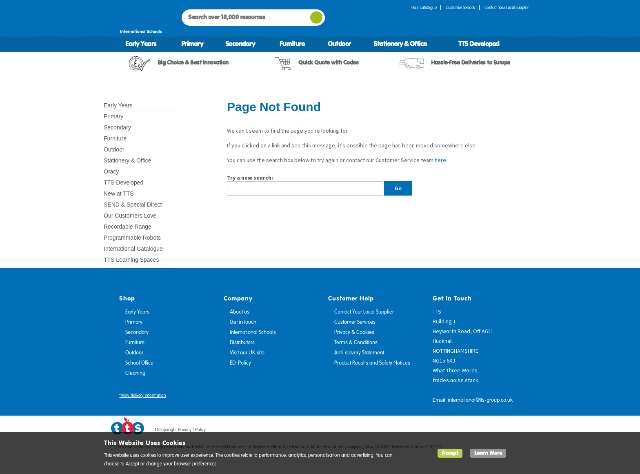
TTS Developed (478, 44)
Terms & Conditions (356, 342)
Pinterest (507, 431)
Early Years (140, 44)
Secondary (240, 44)
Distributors (242, 342)
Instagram (523, 431)
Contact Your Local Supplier (506, 7)
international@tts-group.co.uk (480, 400)
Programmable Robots (132, 237)
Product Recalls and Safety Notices (372, 363)
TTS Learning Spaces (131, 259)
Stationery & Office (400, 44)
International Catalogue (133, 248)
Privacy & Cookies (354, 332)
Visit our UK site (247, 352)
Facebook (476, 431)
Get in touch (243, 322)
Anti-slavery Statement (359, 352)
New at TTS (119, 193)
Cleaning (135, 373)
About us (239, 312)
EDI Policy (240, 363)
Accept (450, 453)
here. (441, 160)
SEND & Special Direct (133, 204)
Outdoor (339, 44)
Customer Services (460, 7)
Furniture (292, 44)
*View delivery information (142, 395)
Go (398, 188)
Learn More (488, 453)
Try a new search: (250, 177)
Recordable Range (127, 226)
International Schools (253, 332)
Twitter (492, 431)
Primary (192, 44)
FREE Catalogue (423, 7)
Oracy (111, 171)
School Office (139, 363)
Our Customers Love (130, 215)
